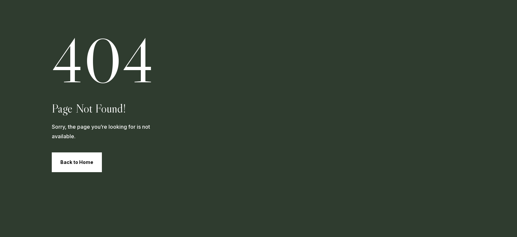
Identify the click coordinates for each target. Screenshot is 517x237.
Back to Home (76, 162)
